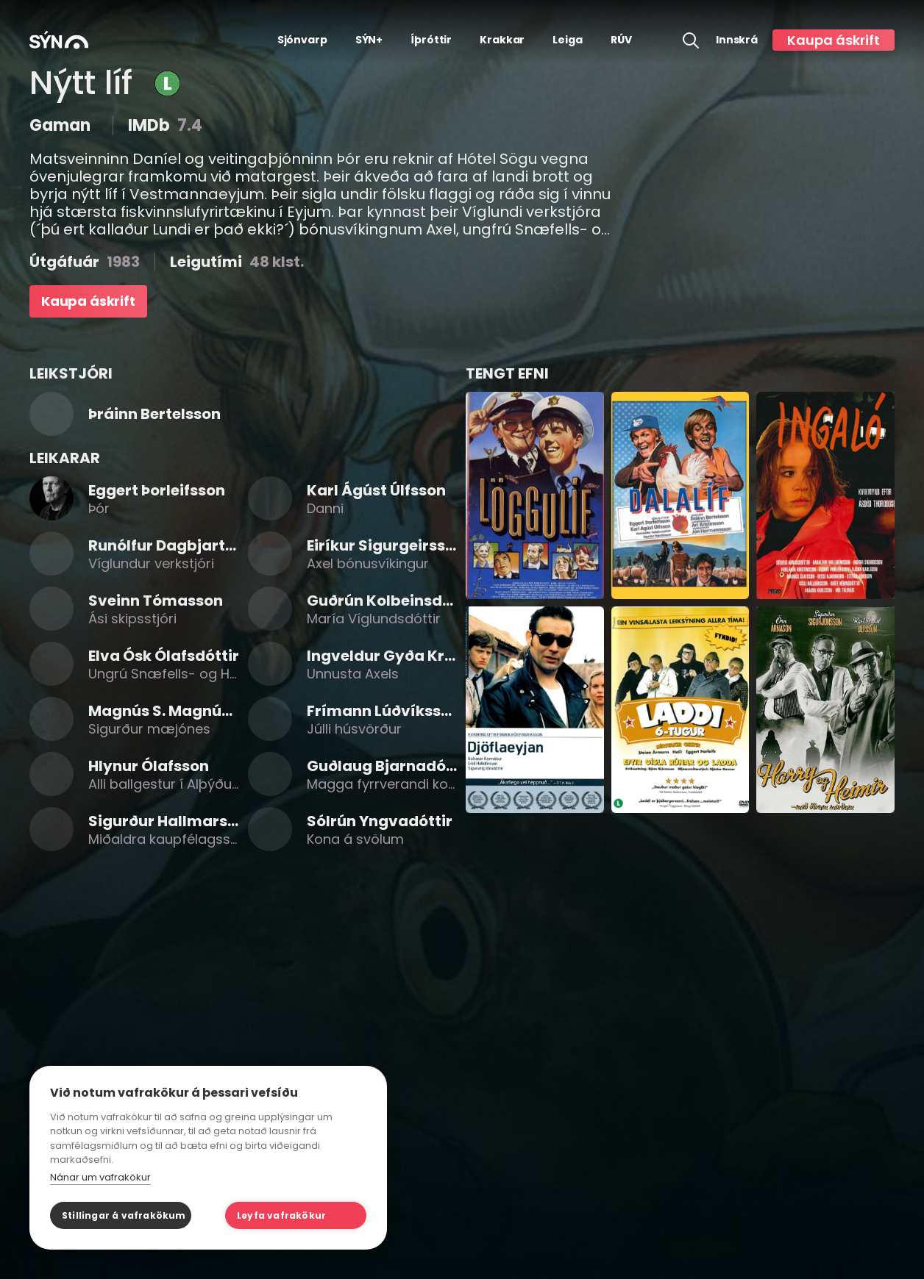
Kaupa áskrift (833, 40)
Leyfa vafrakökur (281, 1215)
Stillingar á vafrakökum (124, 1215)
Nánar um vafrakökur (100, 1177)
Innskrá (737, 40)
